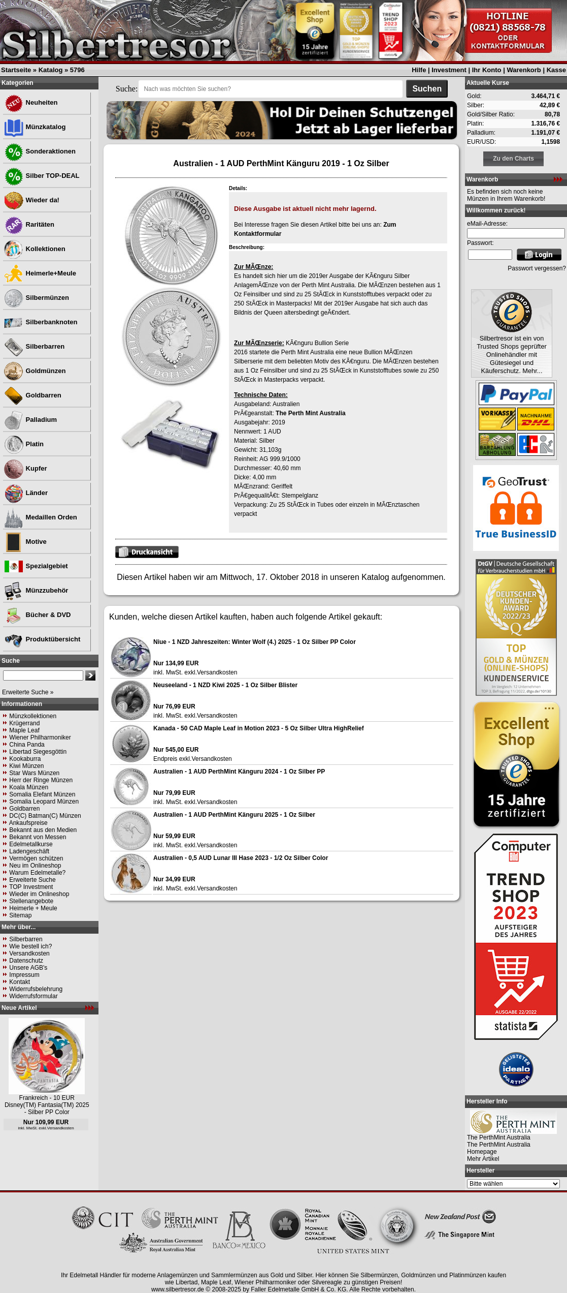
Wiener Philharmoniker (40, 737)
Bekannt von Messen (37, 837)
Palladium (30, 419)
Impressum (24, 974)
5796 (77, 70)
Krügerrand (24, 723)
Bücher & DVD (37, 615)
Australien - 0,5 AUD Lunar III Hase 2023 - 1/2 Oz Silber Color (240, 857)
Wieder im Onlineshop (39, 894)
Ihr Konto (487, 70)
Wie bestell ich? (30, 946)
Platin (24, 444)
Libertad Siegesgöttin (37, 751)
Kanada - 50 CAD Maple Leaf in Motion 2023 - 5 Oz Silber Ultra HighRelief (258, 728)
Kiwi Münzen (26, 765)
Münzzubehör (36, 590)
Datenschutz (26, 960)
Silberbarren (34, 346)
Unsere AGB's (28, 967)
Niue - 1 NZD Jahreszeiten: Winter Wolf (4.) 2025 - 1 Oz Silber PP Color (254, 641)
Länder (26, 493)
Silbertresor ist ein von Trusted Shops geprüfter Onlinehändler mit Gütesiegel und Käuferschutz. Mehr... (512, 354)
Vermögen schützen (36, 858)
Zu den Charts (513, 158)
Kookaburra (25, 758)
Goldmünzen (34, 371)
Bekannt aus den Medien (43, 830)
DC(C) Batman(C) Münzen (45, 815)
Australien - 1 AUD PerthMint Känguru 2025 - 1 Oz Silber (234, 814)
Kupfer (25, 468)
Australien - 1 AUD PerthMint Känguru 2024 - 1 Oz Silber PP (239, 771)
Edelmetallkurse (30, 844)
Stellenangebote (31, 901)
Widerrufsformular (33, 996)
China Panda (26, 744)
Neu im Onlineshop (35, 865)
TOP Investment (31, 886)
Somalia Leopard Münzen (44, 801)
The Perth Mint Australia (311, 413)
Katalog (51, 70)
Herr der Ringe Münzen (41, 780)
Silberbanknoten (40, 322)
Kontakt (19, 982)
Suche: (127, 88)
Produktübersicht (42, 639)
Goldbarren (32, 395)
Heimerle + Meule (33, 908)
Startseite (16, 70)
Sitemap (20, 915)
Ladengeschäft (29, 851)
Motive (25, 541)
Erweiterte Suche (32, 879)
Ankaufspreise (28, 822)
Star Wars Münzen (34, 773)
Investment (448, 70)
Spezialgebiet (36, 566)
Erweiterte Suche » (27, 692)
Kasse (556, 70)
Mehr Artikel (483, 1158)
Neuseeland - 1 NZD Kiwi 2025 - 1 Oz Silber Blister (225, 685)
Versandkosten (29, 953)
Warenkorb (524, 70)
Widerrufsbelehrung (35, 989)
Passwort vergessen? (537, 268)
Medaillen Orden (40, 517)
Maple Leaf (24, 730)
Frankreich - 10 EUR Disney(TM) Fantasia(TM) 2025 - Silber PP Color (47, 1105)
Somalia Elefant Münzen (42, 794)
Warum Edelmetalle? (37, 872)
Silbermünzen (36, 297)
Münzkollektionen (32, 716)
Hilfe (419, 70)
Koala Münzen (28, 787)
